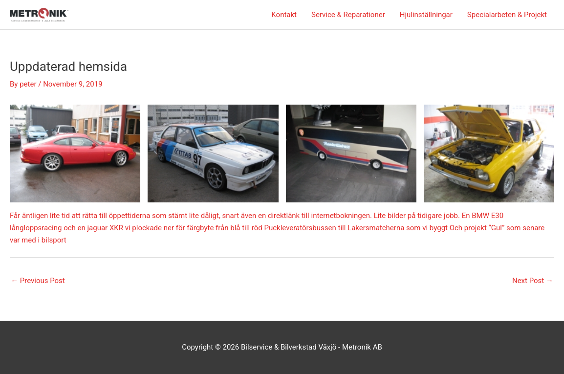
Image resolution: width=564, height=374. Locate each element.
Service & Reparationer (348, 14)
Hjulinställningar (426, 14)
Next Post (532, 280)
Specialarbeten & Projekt (507, 14)
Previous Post (38, 280)
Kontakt (284, 14)
